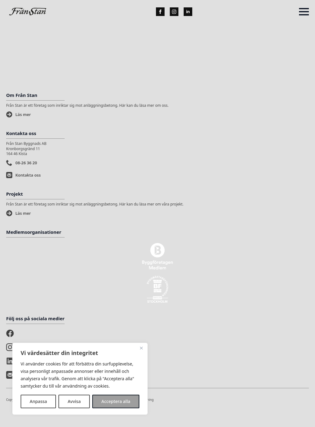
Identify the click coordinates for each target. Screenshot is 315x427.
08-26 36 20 (26, 163)
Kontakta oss (28, 175)
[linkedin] (188, 11)
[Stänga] (141, 348)
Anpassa (38, 401)
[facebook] (160, 11)
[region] (80, 379)
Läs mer (23, 114)
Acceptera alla (116, 401)
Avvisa (74, 401)
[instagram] (174, 11)
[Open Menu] (304, 12)
